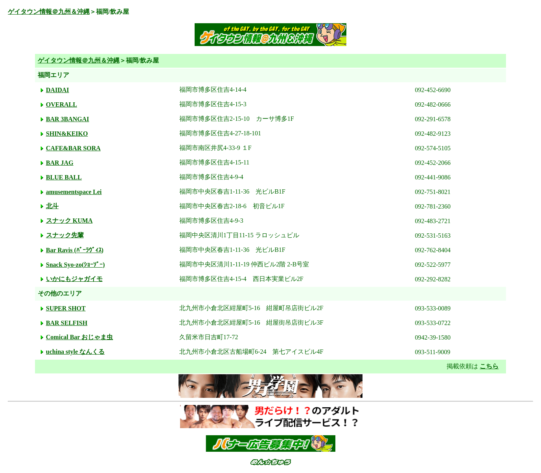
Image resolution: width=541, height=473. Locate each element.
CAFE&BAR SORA (73, 148)
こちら (489, 366)
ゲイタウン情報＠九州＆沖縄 (49, 11)
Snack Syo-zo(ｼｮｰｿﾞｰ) (75, 264)
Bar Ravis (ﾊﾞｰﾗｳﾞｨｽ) (74, 250)
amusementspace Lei (74, 191)
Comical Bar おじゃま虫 (79, 337)
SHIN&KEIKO (67, 133)
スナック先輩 (65, 235)
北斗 (52, 206)
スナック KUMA (69, 220)
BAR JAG (60, 162)
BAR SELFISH (66, 323)
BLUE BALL (64, 177)
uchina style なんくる (75, 351)
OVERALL (61, 104)
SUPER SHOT (66, 308)
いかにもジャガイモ (74, 278)
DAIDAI (57, 90)
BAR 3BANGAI (67, 119)
